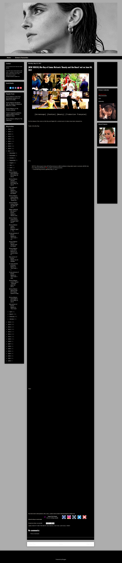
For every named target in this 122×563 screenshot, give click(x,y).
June (10, 167)
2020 (9, 143)
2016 (9, 322)
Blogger (64, 559)
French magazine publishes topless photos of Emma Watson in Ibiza (13, 114)
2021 (9, 141)
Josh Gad (56, 525)
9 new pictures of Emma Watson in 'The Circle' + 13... (14, 236)
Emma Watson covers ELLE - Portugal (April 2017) (13, 220)
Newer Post (31, 544)
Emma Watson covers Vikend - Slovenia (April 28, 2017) (13, 283)
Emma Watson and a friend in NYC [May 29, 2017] (13, 174)
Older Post (89, 544)
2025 (9, 131)
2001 (9, 358)
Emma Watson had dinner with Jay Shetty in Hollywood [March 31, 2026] (14, 104)
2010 (9, 336)
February (12, 316)
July (10, 165)
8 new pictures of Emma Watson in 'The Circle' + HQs (14, 275)
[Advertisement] (107, 175)
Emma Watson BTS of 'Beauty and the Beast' (13, 244)
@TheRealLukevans (52, 166)
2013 (9, 329)
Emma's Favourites (21, 57)
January (11, 319)
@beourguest (40, 166)
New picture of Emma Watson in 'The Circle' (13, 306)
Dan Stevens (50, 525)
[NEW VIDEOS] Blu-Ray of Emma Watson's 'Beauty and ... (13, 212)
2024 (9, 134)
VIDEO (68, 525)
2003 (9, 353)
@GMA (85, 166)
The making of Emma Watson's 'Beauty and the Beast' (13, 190)
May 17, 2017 (53, 169)
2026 (9, 129)
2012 (9, 331)
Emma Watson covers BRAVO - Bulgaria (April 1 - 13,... (13, 228)
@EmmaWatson (63, 166)
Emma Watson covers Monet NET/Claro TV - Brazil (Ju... (13, 198)
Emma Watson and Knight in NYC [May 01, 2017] (13, 299)
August (11, 163)
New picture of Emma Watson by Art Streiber (13, 259)
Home (9, 57)
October (11, 158)
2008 (9, 341)
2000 (9, 361)
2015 (9, 324)
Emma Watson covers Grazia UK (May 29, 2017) (13, 205)
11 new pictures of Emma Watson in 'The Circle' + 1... (13, 266)
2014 (9, 327)
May (10, 170)
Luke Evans (63, 525)
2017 (9, 151)
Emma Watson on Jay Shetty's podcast (12, 109)
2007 (9, 344)
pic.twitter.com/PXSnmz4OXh (54, 167)
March (11, 314)
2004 (9, 351)
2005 (9, 348)
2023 (9, 136)
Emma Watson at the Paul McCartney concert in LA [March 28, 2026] (13, 98)
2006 (9, 346)
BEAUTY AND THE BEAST (39, 525)
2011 (9, 334)
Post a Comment (34, 533)
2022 (9, 139)
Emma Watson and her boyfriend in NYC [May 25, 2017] (13, 182)
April (10, 311)
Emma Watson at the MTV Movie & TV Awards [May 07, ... (13, 251)
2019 (9, 146)
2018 (9, 148)
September (12, 160)
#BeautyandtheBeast (40, 167)
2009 (9, 339)
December (12, 153)
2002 (9, 356)
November (12, 155)
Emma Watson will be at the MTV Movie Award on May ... (13, 292)
